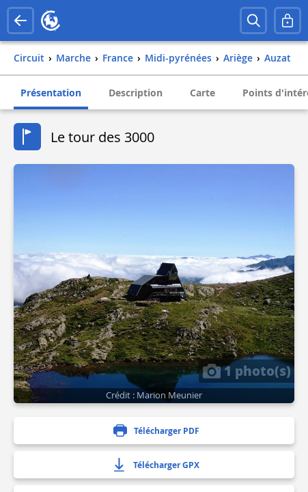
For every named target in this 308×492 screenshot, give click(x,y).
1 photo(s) (246, 370)
